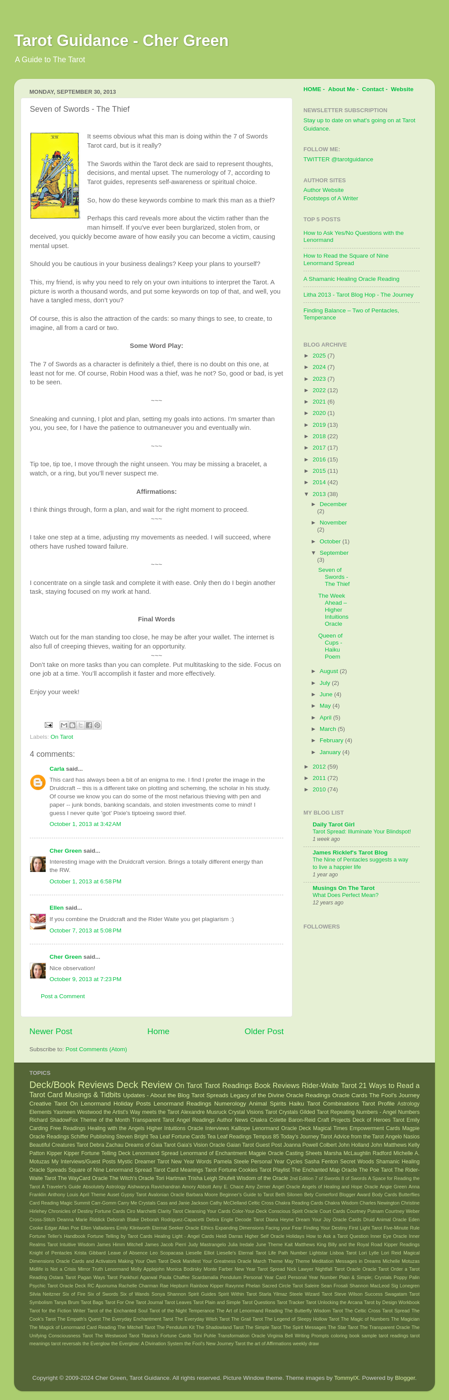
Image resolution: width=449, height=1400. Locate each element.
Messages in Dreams (358, 1261)
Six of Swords (103, 1294)
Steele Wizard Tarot (310, 1294)
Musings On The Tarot (344, 888)
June (327, 694)
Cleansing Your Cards (208, 1211)
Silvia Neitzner (45, 1294)
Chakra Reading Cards (299, 1202)
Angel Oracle (286, 1186)
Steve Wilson (348, 1294)
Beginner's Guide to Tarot (247, 1194)
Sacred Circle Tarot (282, 1285)
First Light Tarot (365, 1227)
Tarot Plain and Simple (217, 1302)
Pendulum (231, 1277)
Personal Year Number (312, 1277)
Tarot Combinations (333, 1103)
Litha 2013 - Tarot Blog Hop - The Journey (358, 294)
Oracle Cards (349, 1095)
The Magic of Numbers (365, 1319)
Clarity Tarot (170, 1211)
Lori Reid (391, 1252)
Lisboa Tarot (343, 1252)
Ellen (57, 907)
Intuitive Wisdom (77, 1244)
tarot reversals (66, 1343)
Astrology (408, 1104)
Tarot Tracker (290, 1302)
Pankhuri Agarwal (138, 1277)
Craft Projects (333, 1120)
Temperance (201, 1310)
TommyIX (346, 1378)
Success (374, 1294)
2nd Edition (302, 1178)
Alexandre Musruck (203, 1112)
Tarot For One (119, 1302)
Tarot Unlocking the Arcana (334, 1302)
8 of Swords (354, 1178)
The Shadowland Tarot (220, 1327)
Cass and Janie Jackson (182, 1202)
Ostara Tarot (62, 1277)
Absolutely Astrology (104, 1186)
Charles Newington (379, 1202)
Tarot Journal (149, 1302)
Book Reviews (276, 1085)
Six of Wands (135, 1294)
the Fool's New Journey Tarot (215, 1343)
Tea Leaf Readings (229, 1137)
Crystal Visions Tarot (252, 1112)
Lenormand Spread (155, 1153)
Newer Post (50, 1031)
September (334, 552)
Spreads (57, 1170)
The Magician (405, 1319)
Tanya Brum (66, 1302)
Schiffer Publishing (92, 1137)
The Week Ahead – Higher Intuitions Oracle (333, 609)
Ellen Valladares (98, 1227)
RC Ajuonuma (102, 1285)
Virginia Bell (280, 1335)
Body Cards (384, 1194)
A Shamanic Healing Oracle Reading (351, 279)
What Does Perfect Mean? (345, 895)
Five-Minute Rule (402, 1227)
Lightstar (319, 1252)
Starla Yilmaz (273, 1294)
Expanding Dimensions (239, 1227)
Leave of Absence (127, 1252)
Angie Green (393, 1186)
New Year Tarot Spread (260, 1269)
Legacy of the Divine (257, 1095)
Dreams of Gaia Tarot (150, 1145)
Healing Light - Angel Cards (184, 1236)
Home (158, 1031)
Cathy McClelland (228, 1202)
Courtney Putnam (365, 1211)
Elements (40, 1112)
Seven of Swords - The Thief (334, 577)
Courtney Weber (402, 1211)
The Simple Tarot (263, 1327)
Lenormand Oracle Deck (281, 1128)
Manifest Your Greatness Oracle (217, 1261)
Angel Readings (195, 1120)
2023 (320, 379)
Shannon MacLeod (369, 1285)
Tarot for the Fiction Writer (57, 1310)
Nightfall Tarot (330, 1269)
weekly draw (306, 1343)
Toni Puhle (204, 1335)
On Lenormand (90, 1103)
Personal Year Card (264, 1277)
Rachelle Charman (138, 1285)
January (331, 752)
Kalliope (240, 1128)
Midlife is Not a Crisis (52, 1269)
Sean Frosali (334, 1285)
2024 (320, 367)
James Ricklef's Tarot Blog (350, 852)
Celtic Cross (261, 1202)
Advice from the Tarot (359, 1137)
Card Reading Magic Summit (59, 1202)
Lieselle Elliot (200, 1252)
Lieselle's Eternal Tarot (241, 1252)
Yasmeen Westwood (77, 1112)
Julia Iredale (241, 1244)
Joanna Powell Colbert (310, 1145)
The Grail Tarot (247, 1319)
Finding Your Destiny (325, 1227)
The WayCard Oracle (82, 1178)
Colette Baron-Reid (292, 1120)
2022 (320, 390)
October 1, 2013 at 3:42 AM (85, 824)
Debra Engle (219, 1219)
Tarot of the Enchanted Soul (117, 1310)
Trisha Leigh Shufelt (211, 1178)
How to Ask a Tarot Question (337, 1236)
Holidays (295, 1236)
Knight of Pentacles (50, 1252)
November (333, 522)
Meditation (323, 1261)
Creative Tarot (48, 1103)
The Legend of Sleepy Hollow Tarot (301, 1319)
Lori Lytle (369, 1252)
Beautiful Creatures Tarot (58, 1145)
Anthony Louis (63, 1194)
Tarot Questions (258, 1302)
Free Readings (68, 1128)
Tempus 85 (266, 1137)
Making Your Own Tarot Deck (149, 1261)
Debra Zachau (107, 1145)
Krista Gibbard (90, 1252)
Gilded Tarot (314, 1112)
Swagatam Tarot (402, 1294)
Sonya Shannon (169, 1294)
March (329, 729)
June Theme (269, 1244)
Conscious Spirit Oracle (293, 1211)
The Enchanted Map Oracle (324, 1170)
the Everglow (96, 1343)
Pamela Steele (231, 1162)
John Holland (353, 1145)
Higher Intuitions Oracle (174, 1128)
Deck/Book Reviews (71, 1084)
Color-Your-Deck (249, 1211)
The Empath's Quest (79, 1319)
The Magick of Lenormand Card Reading (72, 1327)
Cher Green (66, 850)
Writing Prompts (312, 1335)
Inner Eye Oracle (389, 1236)
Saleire (311, 1285)
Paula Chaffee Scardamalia (188, 1277)
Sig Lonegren (405, 1285)
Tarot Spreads (209, 1095)
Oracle (353, 1269)
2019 (320, 425)
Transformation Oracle (241, 1335)
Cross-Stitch (42, 1219)
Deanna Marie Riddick (81, 1219)
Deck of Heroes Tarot (378, 1120)
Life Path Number (287, 1252)
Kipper (54, 1153)
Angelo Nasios (402, 1137)
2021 (320, 401)
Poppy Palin (407, 1277)
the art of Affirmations (269, 1343)
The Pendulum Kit (176, 1327)
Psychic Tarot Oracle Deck (57, 1285)
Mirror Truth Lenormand (103, 1269)
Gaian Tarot (240, 1145)
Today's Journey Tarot (306, 1137)
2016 (320, 459)
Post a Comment (63, 996)
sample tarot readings (385, 1335)
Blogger (405, 1378)
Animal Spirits (267, 1103)
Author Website (323, 190)
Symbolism (41, 1302)
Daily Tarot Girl (334, 824)
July (326, 683)
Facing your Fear (283, 1227)
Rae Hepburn (174, 1285)
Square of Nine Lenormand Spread (110, 1170)
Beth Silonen (289, 1194)
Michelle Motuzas (401, 1261)
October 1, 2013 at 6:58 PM (85, 881)
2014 (320, 482)
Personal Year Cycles (277, 1162)
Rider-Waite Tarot (329, 1085)
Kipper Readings (402, 1244)
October (331, 541)
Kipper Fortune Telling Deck (97, 1153)
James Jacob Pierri (165, 1244)
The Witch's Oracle (131, 1178)
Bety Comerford (321, 1194)
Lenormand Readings (182, 1103)
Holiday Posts (132, 1103)
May (326, 705)
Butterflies (409, 1194)
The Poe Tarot (375, 1170)
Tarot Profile (378, 1103)
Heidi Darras (229, 1236)
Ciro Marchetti (142, 1211)
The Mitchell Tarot (136, 1327)
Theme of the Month (105, 1120)
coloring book (345, 1335)
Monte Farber (217, 1269)
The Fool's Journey (394, 1095)
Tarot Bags (92, 1302)
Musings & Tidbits (93, 1095)
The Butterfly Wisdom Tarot (314, 1310)
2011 (320, 778)
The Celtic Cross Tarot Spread (377, 1310)
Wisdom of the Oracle (262, 1178)
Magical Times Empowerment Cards (356, 1128)
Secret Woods (357, 1162)
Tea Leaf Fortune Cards (178, 1137)
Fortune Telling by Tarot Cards (120, 1236)
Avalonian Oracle (166, 1194)
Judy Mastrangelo (207, 1244)
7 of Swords (327, 1178)
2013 (320, 494)
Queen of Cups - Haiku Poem (330, 646)
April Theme (93, 1194)
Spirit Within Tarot (237, 1294)
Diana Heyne (280, 1219)
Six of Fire (74, 1294)
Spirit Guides (202, 1294)
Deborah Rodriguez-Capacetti (172, 1219)
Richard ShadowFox (53, 1120)
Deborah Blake (123, 1219)
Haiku (296, 1103)
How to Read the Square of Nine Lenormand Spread (345, 259)
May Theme (297, 1261)
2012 (320, 766)
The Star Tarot (343, 1327)
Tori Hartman (171, 1178)
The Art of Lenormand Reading (249, 1310)
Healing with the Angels (116, 1128)
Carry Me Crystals (137, 1202)
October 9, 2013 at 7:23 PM (85, 979)
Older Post (264, 1031)
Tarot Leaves (178, 1302)
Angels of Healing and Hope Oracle (340, 1186)
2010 (320, 789)
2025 (320, 355)
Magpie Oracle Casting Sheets (285, 1153)
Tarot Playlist (275, 1170)
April (326, 717)
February (332, 740)
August (330, 671)
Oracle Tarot (376, 1269)
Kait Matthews (300, 1244)
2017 (320, 447)
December (333, 504)
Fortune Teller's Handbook (57, 1236)
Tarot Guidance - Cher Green (121, 41)
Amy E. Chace (228, 1186)
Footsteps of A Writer (330, 198)
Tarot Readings (228, 1085)
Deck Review (144, 1084)
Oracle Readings (308, 1095)
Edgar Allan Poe (62, 1227)
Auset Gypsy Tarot (126, 1194)
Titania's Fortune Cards (166, 1335)
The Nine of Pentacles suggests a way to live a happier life (360, 863)
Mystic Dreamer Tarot (143, 1162)
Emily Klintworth (133, 1227)
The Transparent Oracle (385, 1327)
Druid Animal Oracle (384, 1219)
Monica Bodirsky (184, 1269)
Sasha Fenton (321, 1162)
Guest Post (269, 1145)
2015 (320, 471)
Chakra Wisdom (341, 1202)
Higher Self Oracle (265, 1236)
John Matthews (389, 1145)
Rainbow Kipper (207, 1285)
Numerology (230, 1103)
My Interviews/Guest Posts (83, 1162)
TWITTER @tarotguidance (338, 159)
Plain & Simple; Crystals (365, 1277)
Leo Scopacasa (167, 1252)
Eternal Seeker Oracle (175, 1227)
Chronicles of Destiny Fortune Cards (86, 1211)
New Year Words (191, 1162)
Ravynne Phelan (242, 1285)
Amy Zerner (258, 1186)
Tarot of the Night (167, 1310)
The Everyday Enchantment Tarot (137, 1319)
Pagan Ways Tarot (98, 1277)
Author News (232, 1120)
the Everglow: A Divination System (147, 1343)
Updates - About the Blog (156, 1095)
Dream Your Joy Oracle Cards (328, 1219)
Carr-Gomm (103, 1202)
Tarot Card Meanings (178, 1170)
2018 (320, 436)
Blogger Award (355, 1194)
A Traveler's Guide (61, 1186)
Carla (57, 769)
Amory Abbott (196, 1186)
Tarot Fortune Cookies (231, 1170)
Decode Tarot (249, 1219)
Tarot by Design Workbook (392, 1302)
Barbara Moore (202, 1194)
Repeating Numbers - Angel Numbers (375, 1112)
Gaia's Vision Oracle (201, 1145)
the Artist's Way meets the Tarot (141, 1112)
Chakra (258, 1120)
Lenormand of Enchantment (213, 1153)
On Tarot (61, 737)
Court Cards (333, 1211)
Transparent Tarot (153, 1120)
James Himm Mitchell (120, 1244)
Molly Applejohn (147, 1269)
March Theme (268, 1261)
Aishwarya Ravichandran (154, 1186)
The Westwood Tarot (117, 1335)
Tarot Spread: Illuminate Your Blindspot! (362, 831)
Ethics (207, 1227)
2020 (320, 413)
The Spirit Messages (304, 1327)
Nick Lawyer (300, 1269)
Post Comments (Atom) (96, 1049)
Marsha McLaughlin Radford (358, 1153)
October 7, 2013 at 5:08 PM (85, 930)
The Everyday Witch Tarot (202, 1319)
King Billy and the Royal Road (349, 1244)
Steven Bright (132, 1137)
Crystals (288, 1112)
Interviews (217, 1128)
